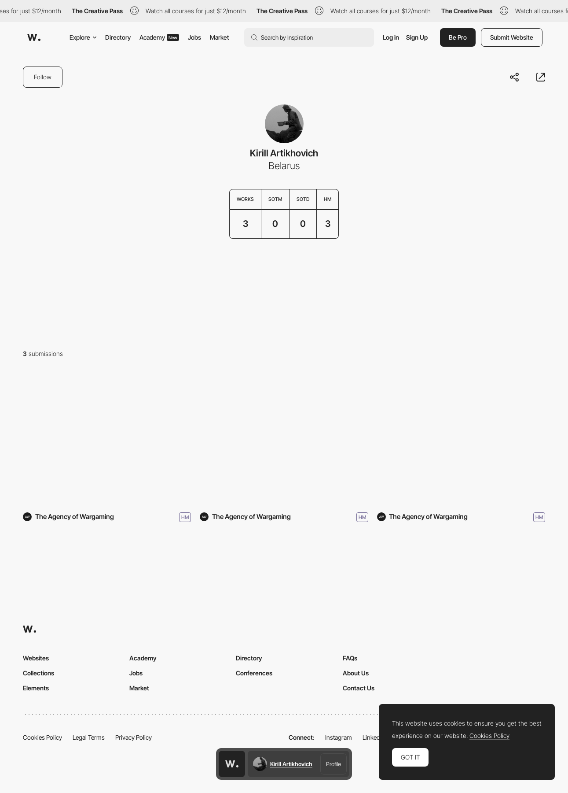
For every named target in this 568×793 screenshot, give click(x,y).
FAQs (350, 658)
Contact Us (358, 688)
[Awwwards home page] (232, 764)
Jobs (194, 37)
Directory (118, 37)
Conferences (254, 673)
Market (219, 37)
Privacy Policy (133, 737)
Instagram (338, 737)
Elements (36, 688)
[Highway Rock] (284, 440)
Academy (159, 37)
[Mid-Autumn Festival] (107, 440)
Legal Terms (89, 737)
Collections (38, 673)
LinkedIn (374, 737)
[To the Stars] (461, 440)
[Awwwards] (33, 37)
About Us (356, 673)
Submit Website (511, 37)
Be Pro (458, 37)
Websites (36, 658)
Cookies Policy (42, 737)
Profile (333, 763)
